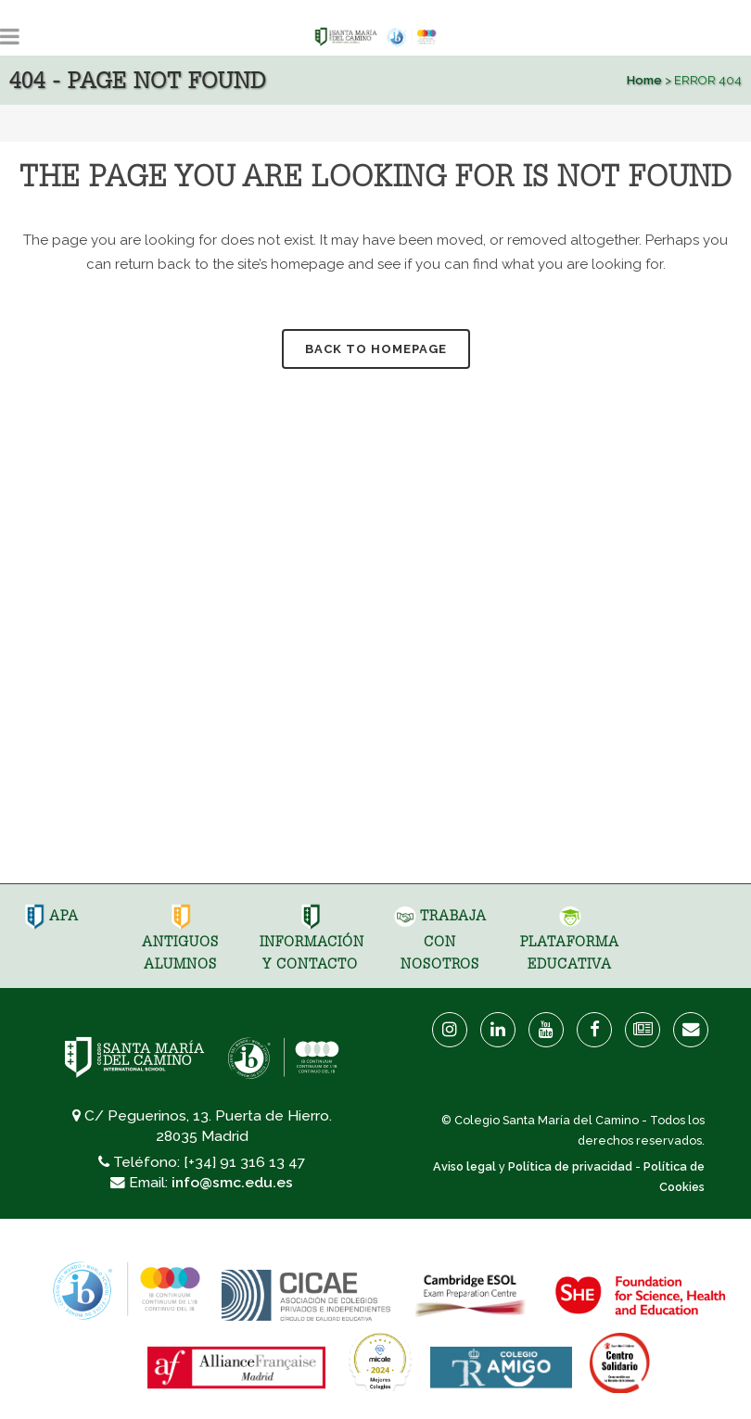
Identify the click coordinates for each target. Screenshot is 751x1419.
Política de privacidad (570, 1166)
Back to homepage (376, 349)
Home (644, 80)
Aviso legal (464, 1166)
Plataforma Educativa (569, 939)
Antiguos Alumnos (180, 939)
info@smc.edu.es (232, 1182)
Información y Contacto (312, 939)
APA (51, 915)
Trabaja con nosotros (440, 939)
